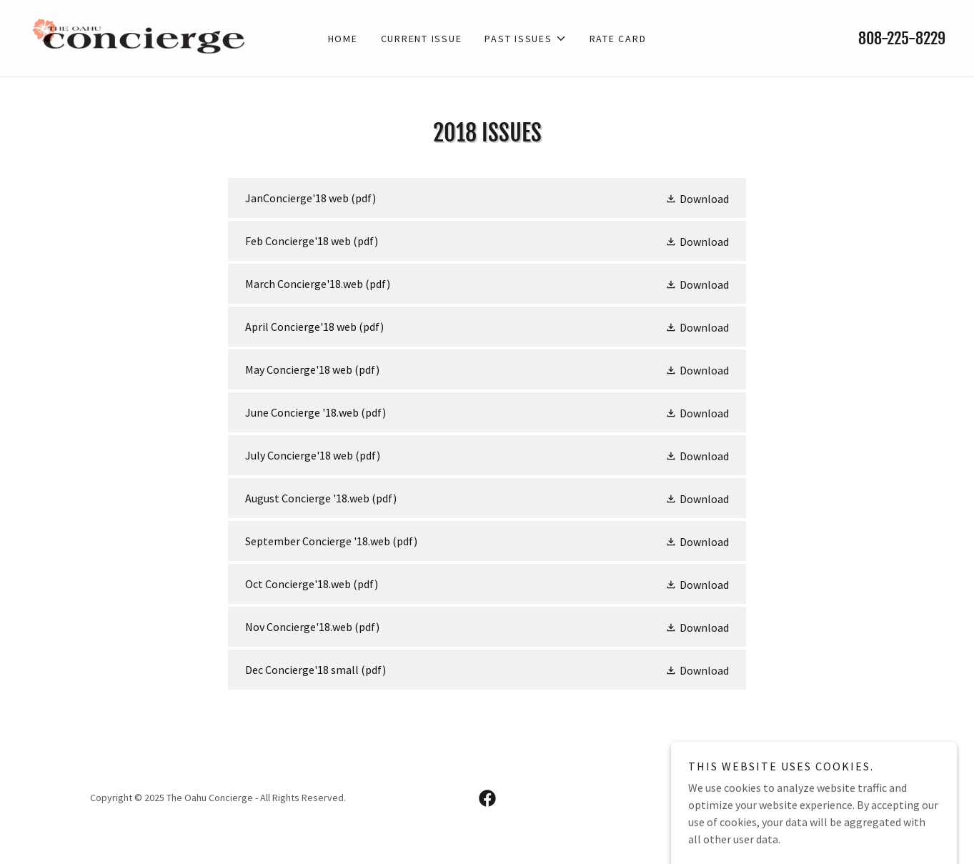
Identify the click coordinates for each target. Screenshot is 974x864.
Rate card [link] (618, 38)
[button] (525, 38)
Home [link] (343, 38)
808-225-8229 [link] (901, 38)
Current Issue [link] (421, 38)
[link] (143, 36)
